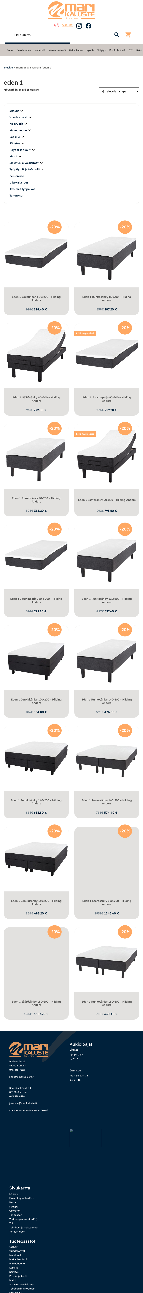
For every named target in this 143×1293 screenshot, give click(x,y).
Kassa (12, 1188)
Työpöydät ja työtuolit (27, 169)
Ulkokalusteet (18, 182)
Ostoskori (14, 1197)
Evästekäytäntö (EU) (21, 1184)
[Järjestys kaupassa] (119, 91)
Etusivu (8, 67)
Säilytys (101, 50)
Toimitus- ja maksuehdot (23, 1214)
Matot (139, 50)
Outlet (63, 25)
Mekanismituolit (57, 50)
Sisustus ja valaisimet (26, 163)
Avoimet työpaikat (22, 189)
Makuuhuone (76, 50)
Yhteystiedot (17, 1218)
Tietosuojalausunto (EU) (23, 1205)
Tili (11, 1210)
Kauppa (13, 1193)
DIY (131, 50)
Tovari (44, 1123)
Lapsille (90, 50)
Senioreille (16, 176)
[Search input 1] (63, 34)
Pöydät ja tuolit (117, 50)
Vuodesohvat (25, 50)
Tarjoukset (16, 195)
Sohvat (11, 50)
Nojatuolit (40, 50)
